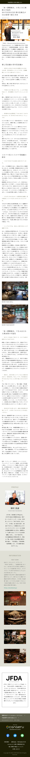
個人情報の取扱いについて (16, 746)
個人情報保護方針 (20, 744)
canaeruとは (11, 744)
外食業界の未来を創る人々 (15, 2)
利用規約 (6, 742)
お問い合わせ (16, 749)
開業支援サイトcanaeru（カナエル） (12, 715)
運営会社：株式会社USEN (18, 742)
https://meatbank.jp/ (10, 588)
